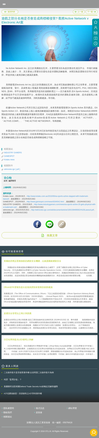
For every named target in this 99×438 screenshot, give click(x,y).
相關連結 (7, 416)
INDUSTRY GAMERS (13, 153)
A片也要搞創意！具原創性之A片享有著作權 (23, 393)
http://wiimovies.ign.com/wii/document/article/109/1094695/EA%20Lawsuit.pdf (62, 210)
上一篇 (79, 11)
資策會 (39, 412)
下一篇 (91, 11)
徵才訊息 (40, 408)
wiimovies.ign (12, 169)
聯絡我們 (7, 412)
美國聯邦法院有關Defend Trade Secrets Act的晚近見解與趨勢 (31, 386)
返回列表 (11, 12)
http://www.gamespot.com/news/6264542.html (45, 202)
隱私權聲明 (8, 408)
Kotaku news (9, 160)
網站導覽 (72, 408)
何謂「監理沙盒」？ (13, 379)
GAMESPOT (9, 156)
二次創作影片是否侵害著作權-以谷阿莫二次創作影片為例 (29, 372)
